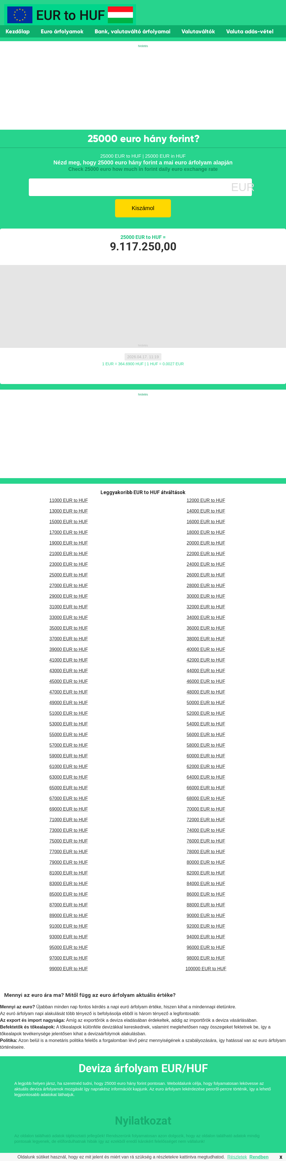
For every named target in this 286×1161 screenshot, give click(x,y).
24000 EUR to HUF (206, 564)
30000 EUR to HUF (206, 596)
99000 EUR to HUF (68, 968)
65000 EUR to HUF (68, 787)
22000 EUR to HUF (206, 553)
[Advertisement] (143, 87)
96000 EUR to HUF (206, 947)
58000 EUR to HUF (206, 745)
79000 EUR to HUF (68, 862)
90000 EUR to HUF (206, 915)
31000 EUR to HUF (68, 606)
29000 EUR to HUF (68, 596)
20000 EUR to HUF (206, 543)
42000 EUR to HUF (206, 660)
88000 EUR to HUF (206, 904)
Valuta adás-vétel (249, 31)
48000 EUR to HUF (206, 692)
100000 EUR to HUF (206, 968)
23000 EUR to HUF (68, 564)
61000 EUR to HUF (68, 766)
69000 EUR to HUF (68, 809)
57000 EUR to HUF (68, 745)
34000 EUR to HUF (206, 617)
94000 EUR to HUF (206, 936)
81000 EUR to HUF (68, 873)
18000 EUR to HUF (206, 532)
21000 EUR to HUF (68, 553)
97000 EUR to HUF (68, 958)
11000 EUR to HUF (68, 500)
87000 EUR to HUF (68, 904)
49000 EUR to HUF (68, 702)
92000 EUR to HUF (206, 926)
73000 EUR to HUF (68, 830)
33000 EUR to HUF (68, 617)
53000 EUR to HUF (68, 724)
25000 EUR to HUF (68, 575)
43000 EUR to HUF (68, 670)
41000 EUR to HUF (68, 660)
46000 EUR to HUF (206, 681)
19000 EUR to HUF (68, 543)
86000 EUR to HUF (206, 894)
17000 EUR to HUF (68, 532)
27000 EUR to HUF (68, 585)
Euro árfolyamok (62, 31)
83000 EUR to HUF (68, 883)
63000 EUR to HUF (68, 777)
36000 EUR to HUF (206, 628)
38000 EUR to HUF (206, 638)
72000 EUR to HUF (206, 819)
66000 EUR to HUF (206, 787)
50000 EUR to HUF (206, 702)
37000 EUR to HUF (68, 638)
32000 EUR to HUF (206, 606)
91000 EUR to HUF (68, 926)
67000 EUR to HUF (68, 798)
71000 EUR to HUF (68, 819)
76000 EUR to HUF (206, 841)
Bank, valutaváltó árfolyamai (132, 31)
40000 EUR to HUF (206, 649)
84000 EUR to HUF (206, 883)
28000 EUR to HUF (206, 585)
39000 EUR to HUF (68, 649)
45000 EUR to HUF (68, 681)
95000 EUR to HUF (68, 947)
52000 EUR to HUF (206, 713)
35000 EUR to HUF (68, 628)
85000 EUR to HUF (68, 894)
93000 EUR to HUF (68, 936)
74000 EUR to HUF (206, 830)
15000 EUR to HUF (68, 521)
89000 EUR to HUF (68, 915)
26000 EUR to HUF (206, 575)
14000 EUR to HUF (206, 511)
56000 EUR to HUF (206, 734)
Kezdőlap (18, 31)
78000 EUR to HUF (206, 851)
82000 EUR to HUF (206, 873)
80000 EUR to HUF (206, 862)
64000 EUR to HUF (206, 777)
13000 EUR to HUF (68, 511)
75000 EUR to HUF (68, 841)
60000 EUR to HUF (206, 755)
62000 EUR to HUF (206, 766)
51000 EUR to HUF (68, 713)
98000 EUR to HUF (206, 958)
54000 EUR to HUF (206, 724)
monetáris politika (66, 1040)
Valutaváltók (198, 31)
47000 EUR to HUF (68, 692)
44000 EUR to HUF (206, 670)
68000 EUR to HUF (206, 798)
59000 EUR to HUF (68, 755)
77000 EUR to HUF (68, 851)
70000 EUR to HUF (206, 809)
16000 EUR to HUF (206, 521)
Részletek (237, 1157)
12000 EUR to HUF (206, 500)
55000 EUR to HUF (68, 734)
